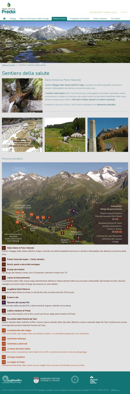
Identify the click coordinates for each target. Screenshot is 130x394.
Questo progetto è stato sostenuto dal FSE (19, 390)
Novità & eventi (96, 12)
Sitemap (41, 390)
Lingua (123, 12)
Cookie (85, 390)
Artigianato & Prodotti (79, 18)
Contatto (106, 12)
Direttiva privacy (75, 390)
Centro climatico (100, 18)
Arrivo (114, 12)
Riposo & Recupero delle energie (34, 18)
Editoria (64, 390)
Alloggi (13, 18)
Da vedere (115, 18)
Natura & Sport (59, 18)
